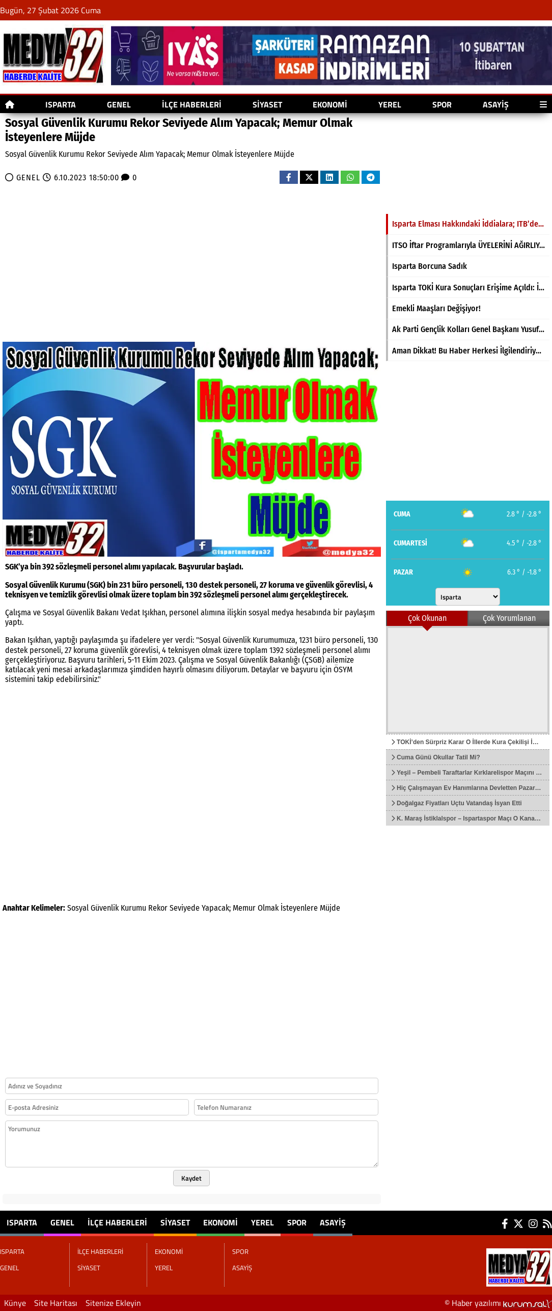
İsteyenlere (299, 908)
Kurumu (133, 908)
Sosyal (78, 908)
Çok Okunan (427, 618)
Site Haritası (55, 1303)
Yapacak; (216, 908)
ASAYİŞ (496, 104)
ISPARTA (60, 104)
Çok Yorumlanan (509, 618)
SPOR (442, 104)
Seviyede (185, 908)
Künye (15, 1303)
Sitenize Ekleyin (113, 1303)
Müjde (330, 908)
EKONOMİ (330, 104)
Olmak (268, 908)
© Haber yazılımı (498, 1303)
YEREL (389, 104)
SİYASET (267, 104)
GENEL (119, 104)
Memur (244, 908)
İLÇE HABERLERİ (192, 104)
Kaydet (191, 1178)
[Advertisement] (192, 260)
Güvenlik (105, 908)
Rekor (158, 908)
